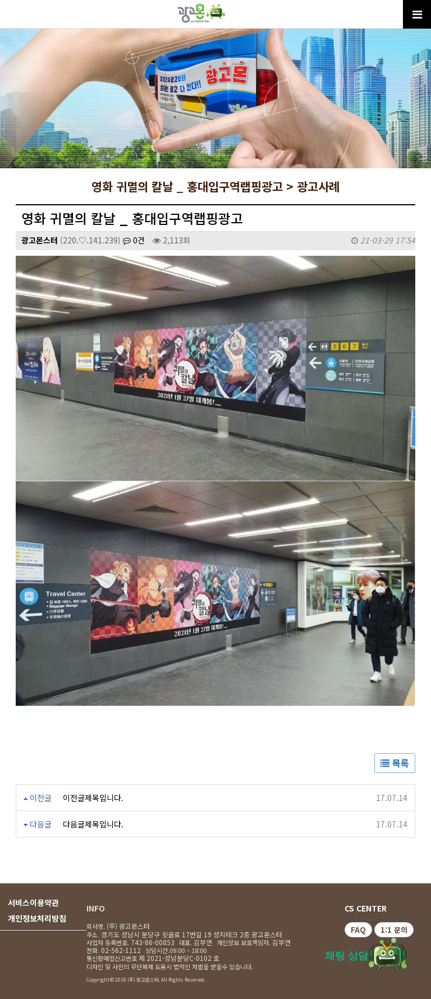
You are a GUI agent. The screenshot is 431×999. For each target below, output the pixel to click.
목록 (394, 763)
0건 (134, 240)
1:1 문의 (393, 929)
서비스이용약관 (33, 902)
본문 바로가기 (0, 0)
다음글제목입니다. (93, 824)
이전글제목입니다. (93, 797)
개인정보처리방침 (37, 918)
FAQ (358, 929)
